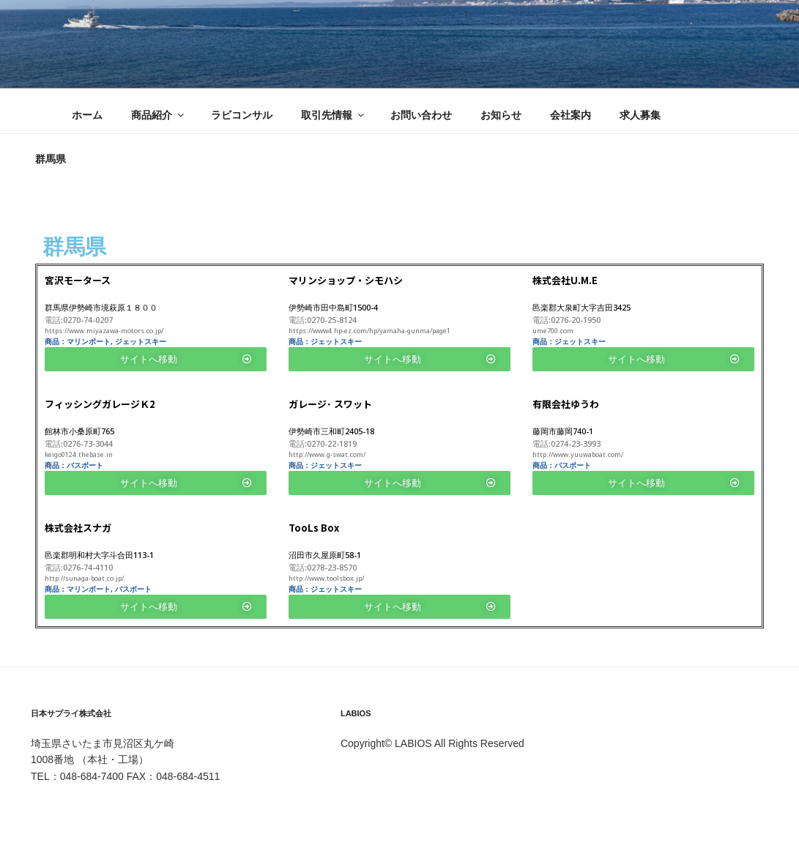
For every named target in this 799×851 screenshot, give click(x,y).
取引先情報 (333, 115)
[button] (156, 359)
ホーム (87, 115)
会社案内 (570, 115)
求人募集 (640, 115)
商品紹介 (158, 115)
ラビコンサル (241, 115)
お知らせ (500, 115)
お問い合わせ (421, 115)
